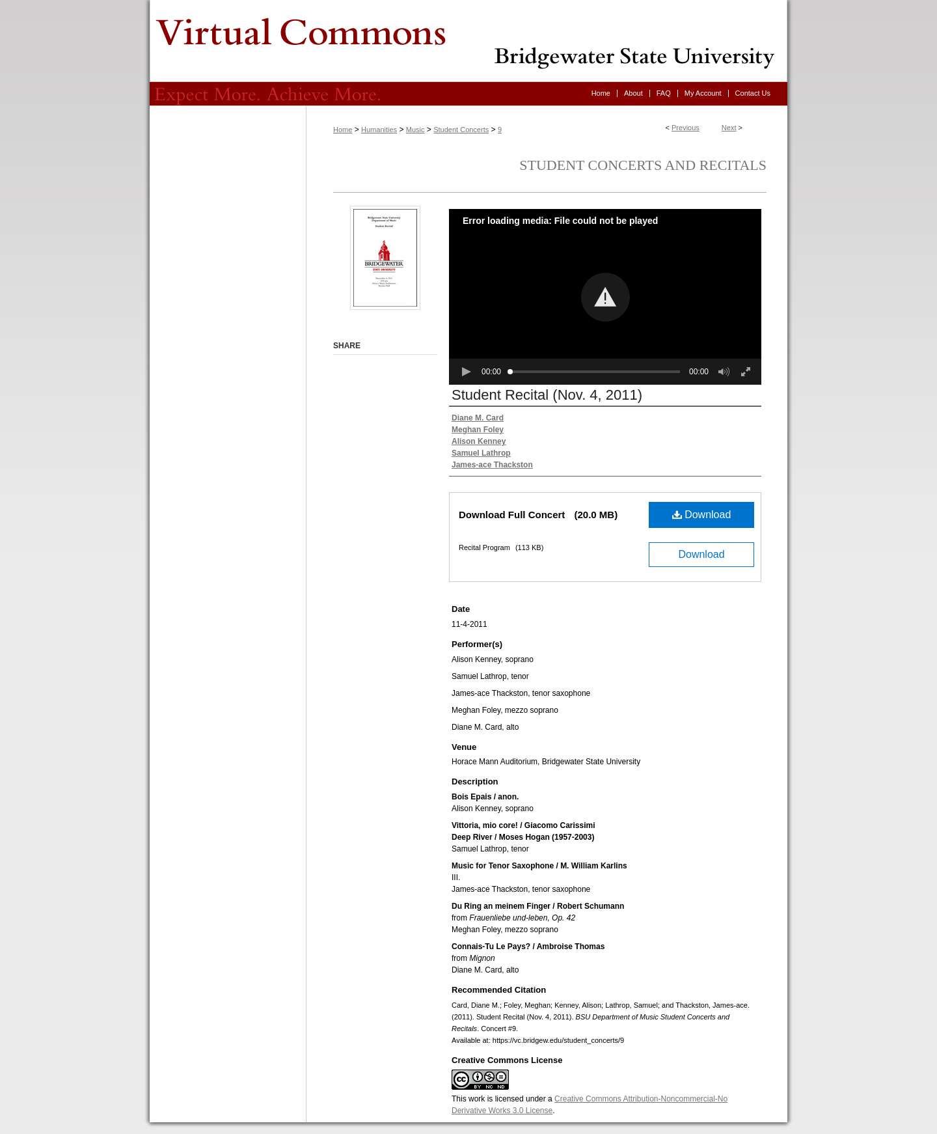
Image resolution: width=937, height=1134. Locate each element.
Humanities (379, 129)
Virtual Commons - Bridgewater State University (468, 41)
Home (342, 129)
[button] (605, 297)
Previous (685, 127)
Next (729, 127)
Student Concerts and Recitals (643, 165)
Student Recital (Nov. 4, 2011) (547, 395)
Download (701, 514)
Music (415, 129)
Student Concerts (461, 129)
